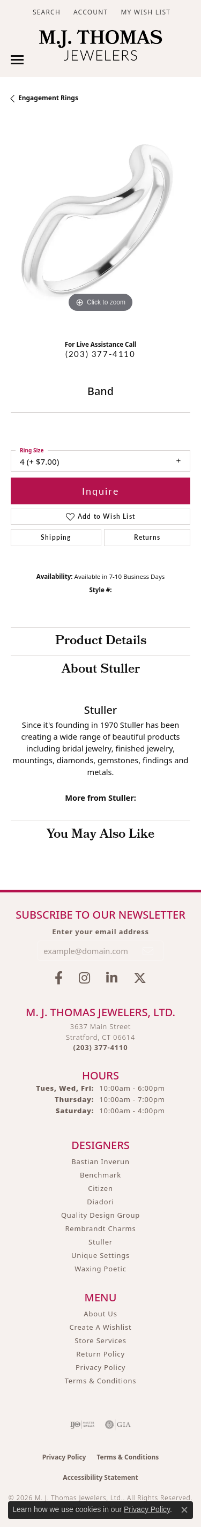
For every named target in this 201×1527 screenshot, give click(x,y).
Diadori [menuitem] (100, 1201)
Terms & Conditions (101, 1381)
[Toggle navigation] (17, 59)
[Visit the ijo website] (82, 1425)
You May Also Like (100, 835)
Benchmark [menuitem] (100, 1175)
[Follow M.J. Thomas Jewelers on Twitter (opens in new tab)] (140, 978)
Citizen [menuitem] (100, 1188)
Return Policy (100, 1354)
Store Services (100, 1340)
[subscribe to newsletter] (148, 950)
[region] (100, 225)
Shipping (56, 537)
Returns (147, 537)
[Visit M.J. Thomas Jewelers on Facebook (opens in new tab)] (58, 978)
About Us (100, 1314)
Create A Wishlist (101, 1327)
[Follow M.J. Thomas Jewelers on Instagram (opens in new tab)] (84, 978)
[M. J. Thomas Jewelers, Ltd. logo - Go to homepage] (100, 48)
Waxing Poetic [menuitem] (100, 1268)
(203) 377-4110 (100, 354)
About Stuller (101, 670)
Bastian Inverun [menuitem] (100, 1161)
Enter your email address (100, 931)
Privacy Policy (100, 1367)
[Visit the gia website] (118, 1425)
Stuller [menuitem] (100, 1242)
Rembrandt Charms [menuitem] (100, 1228)
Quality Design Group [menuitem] (100, 1215)
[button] (46, 12)
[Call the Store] (100, 1047)
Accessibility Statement (100, 1477)
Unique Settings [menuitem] (100, 1255)
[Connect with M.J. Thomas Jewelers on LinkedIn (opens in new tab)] (112, 978)
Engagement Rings (48, 97)
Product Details (100, 641)
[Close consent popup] (184, 1510)
